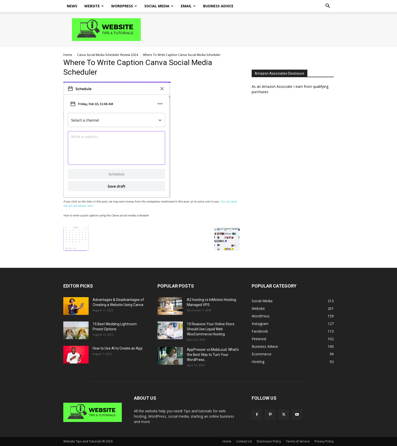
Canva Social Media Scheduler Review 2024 (107, 55)
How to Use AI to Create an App (118, 348)
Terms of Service (298, 441)
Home (67, 55)
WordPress (124, 6)
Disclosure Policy (269, 441)
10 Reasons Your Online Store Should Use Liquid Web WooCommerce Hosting (210, 329)
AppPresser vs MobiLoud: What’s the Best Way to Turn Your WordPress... (213, 355)
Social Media (158, 6)
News (72, 6)
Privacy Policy (324, 441)
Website (94, 6)
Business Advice (218, 6)
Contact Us (244, 441)
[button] (328, 6)
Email (188, 6)
